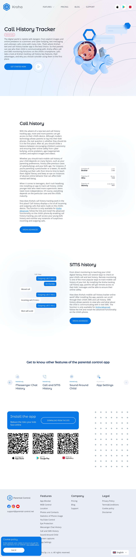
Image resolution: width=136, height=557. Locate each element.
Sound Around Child (49, 534)
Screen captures (47, 538)
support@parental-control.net (20, 511)
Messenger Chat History (50, 527)
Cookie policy (108, 508)
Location (44, 508)
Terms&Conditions (110, 504)
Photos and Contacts (49, 512)
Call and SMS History (49, 531)
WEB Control (45, 504)
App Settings (45, 542)
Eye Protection (46, 523)
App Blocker (45, 501)
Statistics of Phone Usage (51, 516)
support (90, 7)
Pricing (74, 501)
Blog (73, 504)
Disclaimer (107, 512)
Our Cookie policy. (32, 545)
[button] (10, 382)
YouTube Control (47, 519)
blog (77, 7)
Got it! (13, 550)
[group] (27, 382)
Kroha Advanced (103, 307)
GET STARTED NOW (18, 66)
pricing (64, 7)
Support (74, 508)
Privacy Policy (108, 501)
